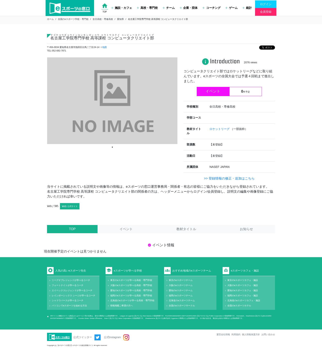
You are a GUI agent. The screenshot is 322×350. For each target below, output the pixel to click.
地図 (104, 47)
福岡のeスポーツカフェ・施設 (242, 295)
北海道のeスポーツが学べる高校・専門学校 (132, 300)
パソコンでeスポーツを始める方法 (69, 305)
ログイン (265, 4)
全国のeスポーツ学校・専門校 (73, 19)
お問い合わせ (268, 334)
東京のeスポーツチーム (181, 280)
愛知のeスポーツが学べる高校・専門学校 (131, 290)
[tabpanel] (112, 100)
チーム (169, 7)
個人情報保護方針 (251, 334)
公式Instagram (116, 337)
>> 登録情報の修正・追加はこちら (229, 178)
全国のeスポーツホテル (239, 305)
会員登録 (265, 11)
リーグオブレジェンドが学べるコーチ (71, 280)
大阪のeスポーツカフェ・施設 (242, 285)
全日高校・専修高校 (103, 19)
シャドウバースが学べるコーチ (67, 300)
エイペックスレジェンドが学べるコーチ (72, 290)
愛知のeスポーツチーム (181, 290)
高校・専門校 (147, 7)
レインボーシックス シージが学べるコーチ (73, 295)
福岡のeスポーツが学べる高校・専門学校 (131, 295)
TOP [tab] (72, 229)
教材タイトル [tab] (186, 229)
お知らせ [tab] (246, 229)
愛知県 (120, 19)
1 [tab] (112, 147)
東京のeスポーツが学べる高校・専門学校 (131, 280)
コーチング (211, 7)
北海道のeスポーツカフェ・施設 (243, 300)
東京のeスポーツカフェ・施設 (242, 280)
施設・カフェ (121, 7)
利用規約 (235, 334)
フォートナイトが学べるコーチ (67, 285)
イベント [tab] (126, 229)
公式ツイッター (87, 337)
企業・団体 (189, 7)
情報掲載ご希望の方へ (121, 305)
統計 (247, 7)
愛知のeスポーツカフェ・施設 (242, 290)
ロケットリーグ (219, 129)
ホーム (50, 19)
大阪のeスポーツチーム (181, 285)
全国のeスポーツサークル (182, 305)
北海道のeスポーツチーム (182, 300)
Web (70, 206)
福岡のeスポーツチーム (181, 295)
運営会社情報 (223, 334)
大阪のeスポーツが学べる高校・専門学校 (131, 285)
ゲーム (231, 7)
